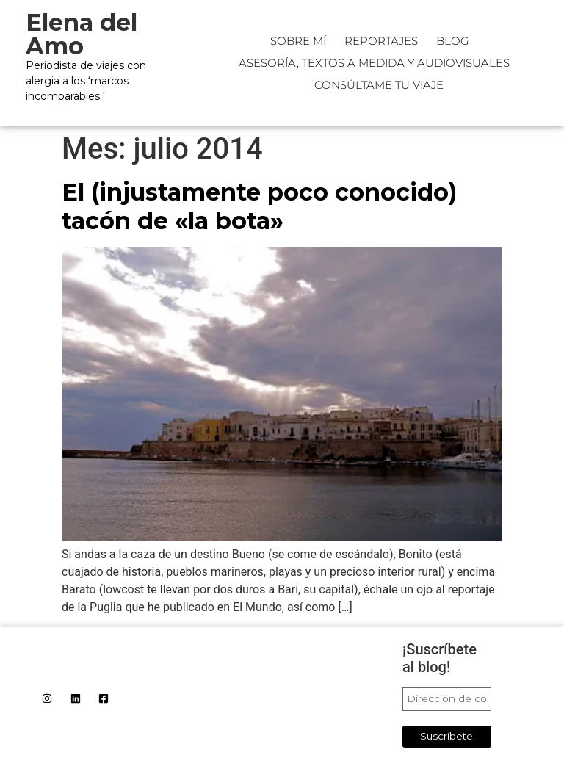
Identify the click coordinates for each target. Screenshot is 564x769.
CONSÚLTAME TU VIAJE (379, 85)
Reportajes (381, 41)
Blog (452, 41)
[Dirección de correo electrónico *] (446, 699)
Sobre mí (298, 41)
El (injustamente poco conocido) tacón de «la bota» (259, 206)
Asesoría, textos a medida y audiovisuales (374, 63)
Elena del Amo (81, 34)
